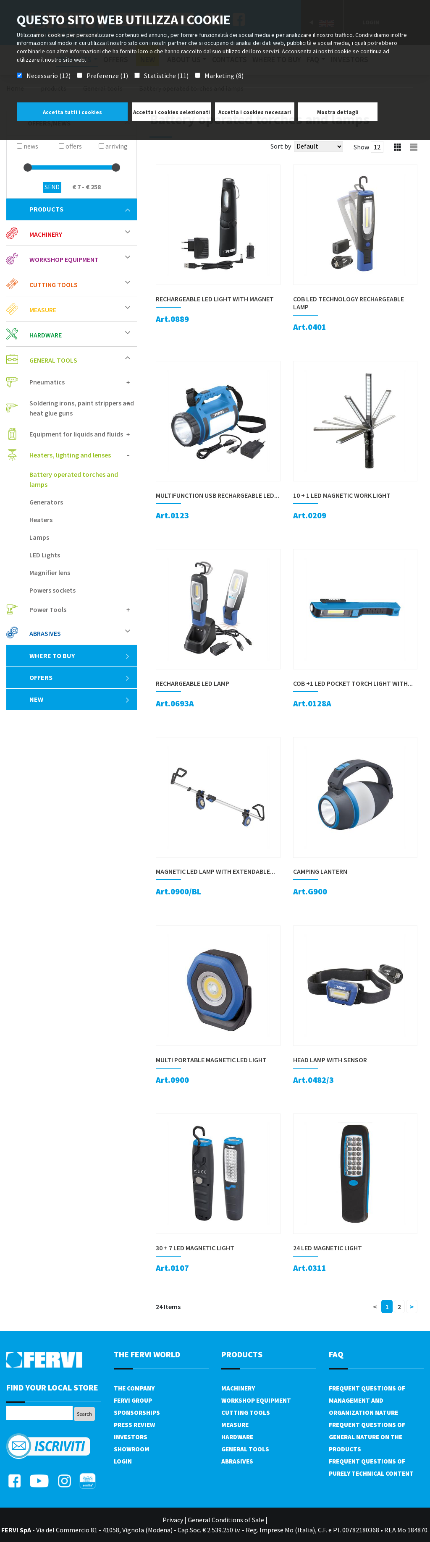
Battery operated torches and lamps (73, 479)
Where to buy (79, 655)
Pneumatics (47, 382)
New (79, 699)
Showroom (131, 1449)
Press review (134, 1425)
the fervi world (147, 1354)
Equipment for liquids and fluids (76, 434)
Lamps (39, 537)
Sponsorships (137, 1413)
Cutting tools (53, 284)
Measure (42, 310)
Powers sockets (52, 590)
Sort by (280, 146)
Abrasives (45, 633)
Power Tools (47, 609)
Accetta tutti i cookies (72, 112)
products (79, 209)
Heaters (40, 519)
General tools (53, 360)
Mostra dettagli (338, 112)
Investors (130, 1437)
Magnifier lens (49, 572)
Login (123, 1461)
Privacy (173, 1520)
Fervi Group (133, 1400)
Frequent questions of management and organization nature (367, 1400)
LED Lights (44, 555)
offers (79, 677)
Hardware (45, 335)
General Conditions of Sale (226, 1520)
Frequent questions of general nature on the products (367, 1437)
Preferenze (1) (107, 75)
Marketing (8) (224, 75)
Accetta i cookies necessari (254, 112)
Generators (46, 502)
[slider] (28, 167)
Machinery (45, 234)
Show (361, 147)
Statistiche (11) (166, 75)
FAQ (336, 1354)
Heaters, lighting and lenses (70, 455)
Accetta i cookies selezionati (171, 112)
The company (134, 1388)
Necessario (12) (48, 75)
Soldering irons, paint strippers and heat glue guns (81, 408)
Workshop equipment (64, 259)
